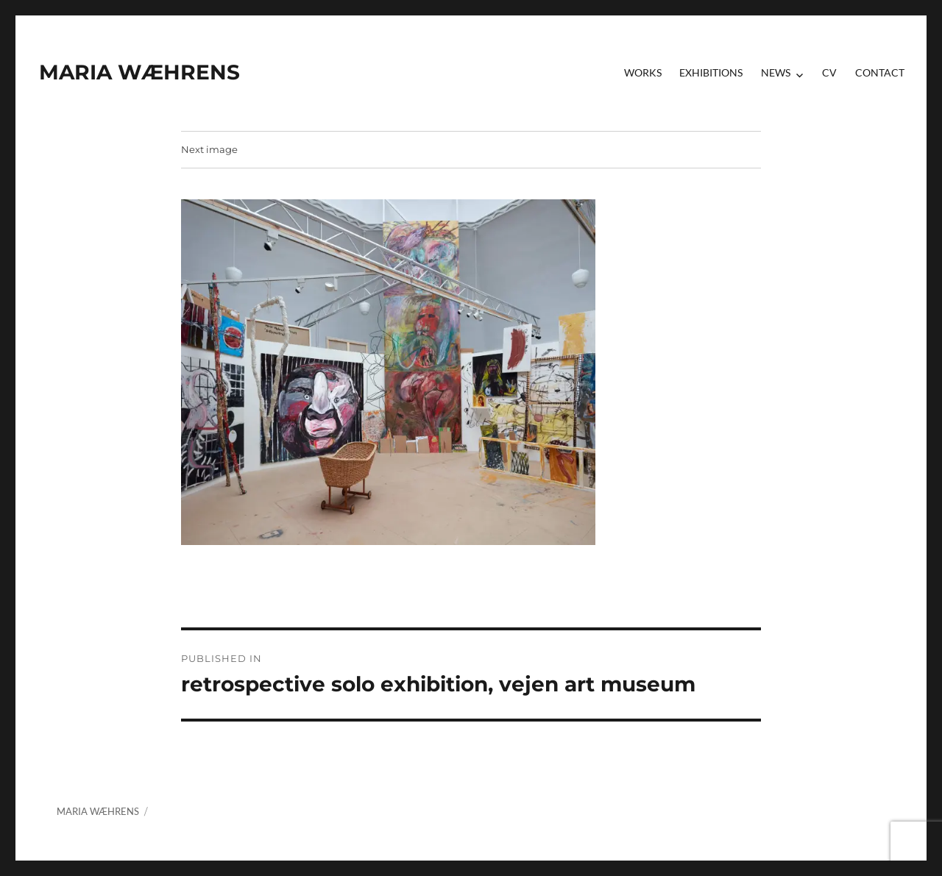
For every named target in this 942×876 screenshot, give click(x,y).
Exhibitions (711, 72)
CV (829, 72)
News (775, 72)
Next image (209, 149)
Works (643, 72)
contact (879, 72)
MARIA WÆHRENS (139, 72)
